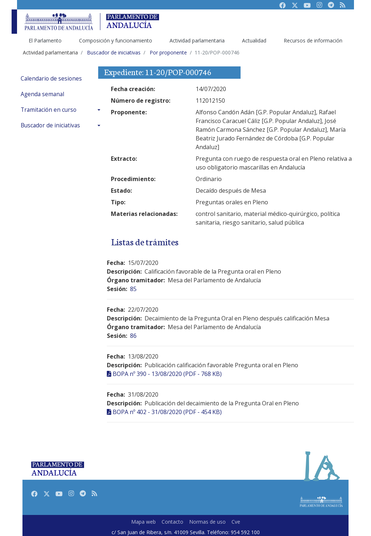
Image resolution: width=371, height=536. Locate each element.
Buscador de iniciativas (50, 125)
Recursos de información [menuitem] (313, 40)
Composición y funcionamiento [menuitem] (115, 40)
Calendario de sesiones (51, 78)
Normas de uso (207, 521)
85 (133, 289)
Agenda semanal (42, 94)
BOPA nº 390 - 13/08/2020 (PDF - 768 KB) (167, 374)
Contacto (172, 521)
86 (133, 336)
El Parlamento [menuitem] (45, 40)
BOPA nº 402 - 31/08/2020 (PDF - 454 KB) (167, 412)
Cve (236, 521)
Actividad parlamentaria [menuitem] (197, 40)
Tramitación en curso (48, 110)
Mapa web (143, 521)
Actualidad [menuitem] (254, 40)
